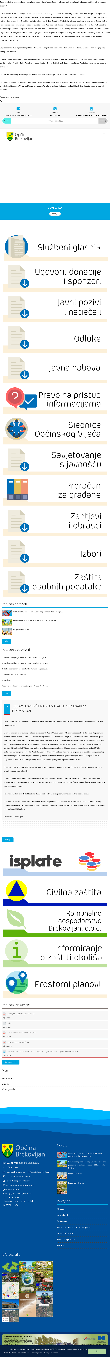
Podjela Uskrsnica (21, 630)
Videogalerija (8, 1089)
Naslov (6, 121)
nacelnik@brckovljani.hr (41, 1172)
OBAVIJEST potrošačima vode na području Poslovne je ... (38, 612)
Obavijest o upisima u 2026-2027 (18, 1015)
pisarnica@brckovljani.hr (15, 1172)
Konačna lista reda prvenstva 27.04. (19, 1034)
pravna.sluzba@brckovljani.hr (18, 115)
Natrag (7, 840)
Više (6, 641)
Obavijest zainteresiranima (14, 675)
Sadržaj (103, 121)
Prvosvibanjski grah (76, 1183)
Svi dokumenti (10, 1062)
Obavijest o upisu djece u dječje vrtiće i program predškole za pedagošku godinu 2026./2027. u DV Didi (87, 1165)
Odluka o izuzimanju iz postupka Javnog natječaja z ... (25, 669)
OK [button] (96, 1351)
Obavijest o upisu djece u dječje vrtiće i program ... (35, 620)
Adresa (92, 112)
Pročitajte (55, 214)
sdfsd (7, 1024)
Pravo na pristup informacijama (74, 1227)
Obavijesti (62, 1215)
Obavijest (6, 680)
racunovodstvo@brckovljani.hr (17, 1176)
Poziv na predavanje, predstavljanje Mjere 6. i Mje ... (25, 686)
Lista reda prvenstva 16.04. (16, 1043)
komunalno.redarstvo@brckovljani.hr (20, 1185)
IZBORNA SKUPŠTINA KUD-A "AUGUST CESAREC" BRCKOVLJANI (49, 708)
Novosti (61, 1209)
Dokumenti (63, 1221)
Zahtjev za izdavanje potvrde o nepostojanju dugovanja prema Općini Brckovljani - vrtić (41, 1052)
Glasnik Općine (65, 1233)
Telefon (54, 112)
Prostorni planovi (66, 1239)
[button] (45, 1353)
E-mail (18, 112)
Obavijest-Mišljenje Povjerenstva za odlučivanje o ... (25, 658)
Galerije (6, 1084)
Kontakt (61, 1245)
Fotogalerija (8, 1078)
